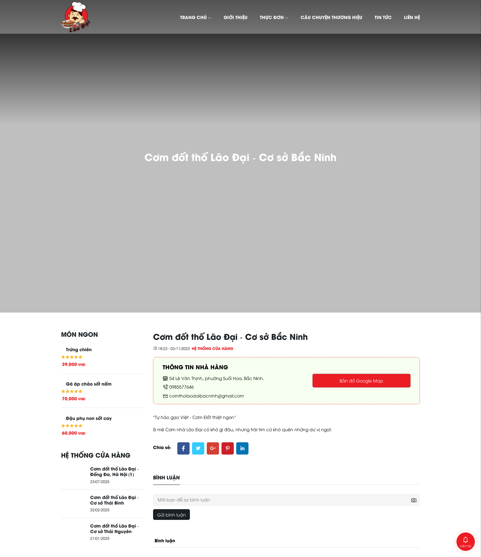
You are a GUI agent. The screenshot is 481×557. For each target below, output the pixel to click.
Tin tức (383, 17)
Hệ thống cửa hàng (212, 348)
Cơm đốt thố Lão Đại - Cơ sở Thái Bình (114, 499)
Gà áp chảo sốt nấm (89, 383)
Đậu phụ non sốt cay (89, 418)
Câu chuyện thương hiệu (331, 17)
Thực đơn (274, 17)
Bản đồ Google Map (361, 380)
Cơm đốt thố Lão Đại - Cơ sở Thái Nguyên (114, 528)
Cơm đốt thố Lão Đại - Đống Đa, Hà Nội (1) (114, 471)
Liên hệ (412, 17)
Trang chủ (195, 17)
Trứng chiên (79, 349)
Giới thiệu (236, 17)
